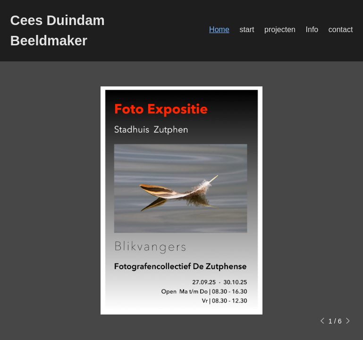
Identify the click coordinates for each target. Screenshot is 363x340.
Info (312, 30)
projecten (279, 30)
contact (341, 30)
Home (219, 30)
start (246, 30)
